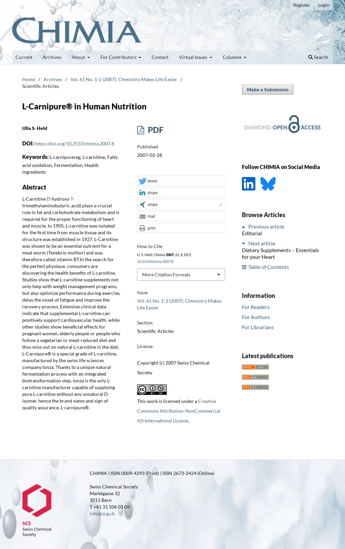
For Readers (256, 307)
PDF (154, 130)
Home (28, 79)
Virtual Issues (193, 57)
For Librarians (258, 327)
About (79, 57)
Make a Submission (267, 89)
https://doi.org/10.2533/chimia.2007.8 (74, 143)
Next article (261, 243)
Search (318, 57)
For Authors (256, 317)
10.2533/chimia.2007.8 (155, 262)
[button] (181, 181)
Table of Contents (268, 267)
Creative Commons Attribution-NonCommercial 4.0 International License (178, 410)
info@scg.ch (102, 513)
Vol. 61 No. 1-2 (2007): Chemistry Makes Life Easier (123, 79)
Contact (160, 57)
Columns (233, 57)
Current (23, 57)
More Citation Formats (166, 274)
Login (324, 5)
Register (301, 5)
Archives (52, 57)
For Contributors (118, 57)
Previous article (266, 226)
